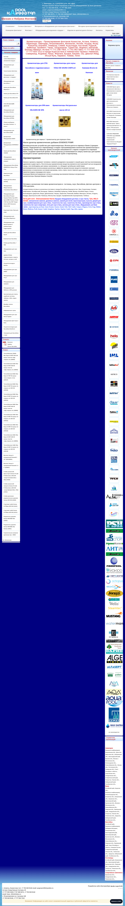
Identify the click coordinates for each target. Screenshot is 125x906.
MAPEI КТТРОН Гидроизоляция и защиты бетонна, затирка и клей (11, 257)
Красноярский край (110, 801)
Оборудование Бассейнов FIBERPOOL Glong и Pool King (11, 167)
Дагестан (118, 752)
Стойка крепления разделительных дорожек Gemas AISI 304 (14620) (11, 498)
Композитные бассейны (10, 238)
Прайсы (10, 344)
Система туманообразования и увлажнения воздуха (10, 58)
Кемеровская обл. (110, 830)
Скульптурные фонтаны (10, 71)
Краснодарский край (114, 756)
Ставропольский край (111, 777)
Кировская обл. (113, 798)
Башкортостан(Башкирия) (112, 750)
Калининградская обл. (111, 794)
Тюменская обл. (109, 815)
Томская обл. (115, 779)
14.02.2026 (114, 91)
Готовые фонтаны (25, 26)
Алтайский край (109, 788)
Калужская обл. (109, 796)
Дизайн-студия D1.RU (116, 886)
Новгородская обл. (110, 763)
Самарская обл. (109, 769)
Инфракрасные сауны (10, 310)
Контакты (99, 30)
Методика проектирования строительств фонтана (96, 26)
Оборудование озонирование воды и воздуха (10, 159)
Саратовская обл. (110, 773)
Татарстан (108, 779)
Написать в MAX (116, 901)
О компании (10, 26)
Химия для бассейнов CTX (11, 93)
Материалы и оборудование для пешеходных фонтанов (55, 26)
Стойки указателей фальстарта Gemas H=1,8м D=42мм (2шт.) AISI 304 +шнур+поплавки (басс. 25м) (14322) (11, 475)
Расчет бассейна (12, 346)
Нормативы (110, 30)
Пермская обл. (109, 809)
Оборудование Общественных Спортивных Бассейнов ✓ (11, 187)
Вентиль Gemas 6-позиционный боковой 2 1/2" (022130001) (10, 457)
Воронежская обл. (110, 752)
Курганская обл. (109, 803)
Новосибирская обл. (111, 765)
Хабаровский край (110, 782)
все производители (114, 732)
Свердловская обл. (110, 775)
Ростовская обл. (113, 767)
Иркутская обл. (109, 754)
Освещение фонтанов (14, 30)
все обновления (7, 540)
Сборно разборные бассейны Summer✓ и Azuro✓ (10, 124)
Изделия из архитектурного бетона (80, 30)
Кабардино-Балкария (111, 828)
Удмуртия (117, 815)
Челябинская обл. (110, 784)
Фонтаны (29, 30)
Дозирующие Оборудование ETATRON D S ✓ (11, 144)
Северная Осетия (115, 847)
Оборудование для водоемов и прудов (50, 30)
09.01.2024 (114, 125)
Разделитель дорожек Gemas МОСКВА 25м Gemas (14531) (10, 526)
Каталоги (10, 342)
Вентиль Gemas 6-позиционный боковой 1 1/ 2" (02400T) (11, 465)
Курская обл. (108, 758)
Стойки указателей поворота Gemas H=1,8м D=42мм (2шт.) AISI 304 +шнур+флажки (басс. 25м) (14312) (11, 488)
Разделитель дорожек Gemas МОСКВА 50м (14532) (10, 518)
